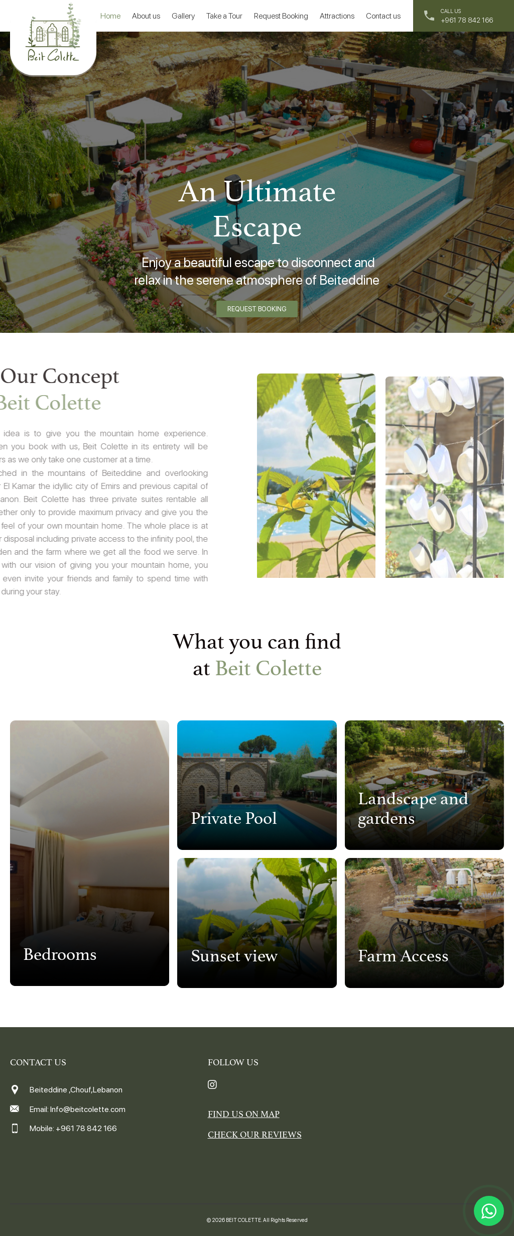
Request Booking (281, 16)
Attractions (337, 16)
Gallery (183, 16)
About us (146, 16)
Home (110, 16)
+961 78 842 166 (467, 20)
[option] (257, 183)
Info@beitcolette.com (87, 1109)
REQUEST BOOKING (257, 309)
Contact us (383, 16)
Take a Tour (224, 16)
